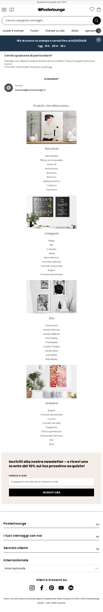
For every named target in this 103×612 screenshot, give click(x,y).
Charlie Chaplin (51, 346)
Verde (52, 253)
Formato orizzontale (51, 265)
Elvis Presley (51, 338)
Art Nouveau (51, 168)
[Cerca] (96, 20)
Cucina (51, 418)
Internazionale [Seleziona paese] (15, 568)
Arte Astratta (51, 155)
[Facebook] (41, 587)
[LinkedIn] (71, 587)
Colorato (51, 249)
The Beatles (51, 342)
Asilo (51, 444)
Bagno (51, 270)
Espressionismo (51, 181)
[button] (12, 9)
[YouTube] (61, 587)
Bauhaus (52, 172)
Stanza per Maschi (51, 431)
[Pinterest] (51, 587)
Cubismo (52, 185)
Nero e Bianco (51, 257)
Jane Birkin (51, 354)
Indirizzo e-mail (17, 475)
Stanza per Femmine (51, 435)
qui (50, 66)
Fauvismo (51, 189)
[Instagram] (32, 587)
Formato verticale (51, 261)
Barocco (51, 177)
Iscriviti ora (51, 492)
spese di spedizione (46, 598)
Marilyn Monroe (51, 329)
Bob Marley (51, 359)
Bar (51, 439)
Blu (51, 244)
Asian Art (51, 164)
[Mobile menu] (4, 9)
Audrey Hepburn (51, 333)
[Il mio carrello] (98, 9)
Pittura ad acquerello (51, 160)
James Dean (51, 350)
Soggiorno (51, 427)
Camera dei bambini (51, 274)
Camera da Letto (51, 423)
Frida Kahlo (52, 325)
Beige (51, 240)
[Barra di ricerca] (48, 20)
